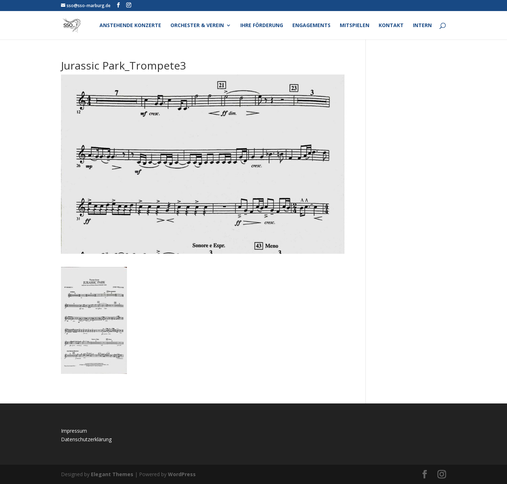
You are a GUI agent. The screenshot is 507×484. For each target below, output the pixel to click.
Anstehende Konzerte (130, 26)
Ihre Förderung (261, 26)
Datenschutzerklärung (86, 439)
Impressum (74, 430)
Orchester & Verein (197, 26)
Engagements (311, 26)
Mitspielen (354, 26)
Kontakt (391, 26)
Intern (422, 26)
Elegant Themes (112, 474)
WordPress (182, 474)
